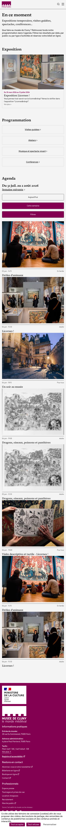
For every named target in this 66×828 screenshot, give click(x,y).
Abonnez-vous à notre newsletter (16, 767)
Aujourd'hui (33, 197)
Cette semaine (33, 206)
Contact (5, 778)
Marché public (8, 803)
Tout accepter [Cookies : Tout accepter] (17, 824)
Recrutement (7, 799)
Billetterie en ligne (10, 770)
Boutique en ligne (9, 774)
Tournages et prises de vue (13, 792)
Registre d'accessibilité (12, 756)
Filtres (33, 214)
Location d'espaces (10, 796)
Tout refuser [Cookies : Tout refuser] (33, 824)
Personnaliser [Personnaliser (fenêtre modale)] (49, 824)
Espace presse (8, 788)
